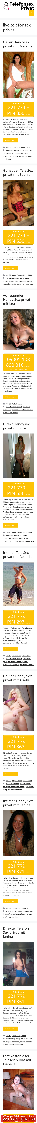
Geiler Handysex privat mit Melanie (17, 44)
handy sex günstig (13, 1039)
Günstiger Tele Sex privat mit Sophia (18, 172)
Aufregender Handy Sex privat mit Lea (16, 299)
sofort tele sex (27, 410)
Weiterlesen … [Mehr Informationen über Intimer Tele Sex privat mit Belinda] (10, 649)
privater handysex (15, 1042)
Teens (23, 1036)
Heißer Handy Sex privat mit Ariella (17, 678)
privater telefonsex (10, 156)
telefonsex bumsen (26, 541)
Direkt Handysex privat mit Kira (16, 426)
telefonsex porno (27, 665)
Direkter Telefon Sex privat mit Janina (16, 932)
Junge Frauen (17, 275)
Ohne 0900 (16, 147)
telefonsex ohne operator (18, 662)
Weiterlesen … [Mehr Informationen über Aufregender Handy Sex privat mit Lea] (10, 397)
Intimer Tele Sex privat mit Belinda (17, 554)
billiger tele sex (11, 911)
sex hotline (16, 410)
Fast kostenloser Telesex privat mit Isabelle (17, 1060)
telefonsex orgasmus (11, 665)
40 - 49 (8, 656)
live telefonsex (8, 914)
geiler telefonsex (12, 784)
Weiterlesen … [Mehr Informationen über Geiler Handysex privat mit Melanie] (10, 140)
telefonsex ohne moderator (22, 284)
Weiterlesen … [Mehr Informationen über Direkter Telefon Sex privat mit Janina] (10, 1029)
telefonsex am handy (16, 787)
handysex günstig (25, 911)
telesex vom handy (10, 413)
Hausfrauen (16, 656)
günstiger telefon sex (14, 150)
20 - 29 (8, 532)
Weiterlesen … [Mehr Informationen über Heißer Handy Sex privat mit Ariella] (10, 774)
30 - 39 (8, 147)
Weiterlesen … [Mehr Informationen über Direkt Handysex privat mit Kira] (10, 525)
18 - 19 (8, 1036)
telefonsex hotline (15, 789)
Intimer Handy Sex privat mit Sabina (18, 803)
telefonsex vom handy (11, 917)
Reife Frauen (26, 147)
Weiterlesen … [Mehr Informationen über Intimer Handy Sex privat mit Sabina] (10, 901)
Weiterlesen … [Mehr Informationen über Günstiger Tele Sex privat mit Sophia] (10, 268)
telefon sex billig (15, 281)
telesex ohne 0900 (16, 1044)
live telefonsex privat (20, 153)
